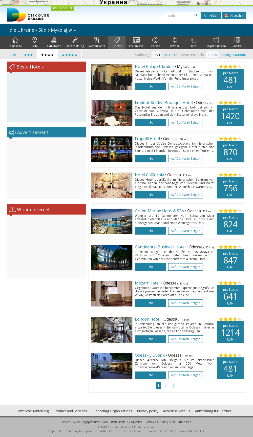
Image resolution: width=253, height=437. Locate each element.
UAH (156, 54)
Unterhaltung (75, 42)
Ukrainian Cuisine (155, 422)
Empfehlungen (216, 42)
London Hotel (148, 319)
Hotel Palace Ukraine (155, 66)
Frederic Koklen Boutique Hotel (164, 102)
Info (194, 42)
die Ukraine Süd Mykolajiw (43, 30)
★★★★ (47, 54)
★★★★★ (70, 54)
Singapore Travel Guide (95, 422)
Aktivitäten (54, 42)
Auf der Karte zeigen (185, 86)
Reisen (155, 42)
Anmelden (211, 15)
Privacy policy (147, 411)
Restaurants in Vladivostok (126, 422)
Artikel (237, 42)
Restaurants (96, 42)
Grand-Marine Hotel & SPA (160, 211)
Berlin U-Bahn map (180, 422)
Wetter (174, 42)
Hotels (117, 42)
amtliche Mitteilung (33, 411)
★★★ (28, 54)
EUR (175, 54)
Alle (13, 54)
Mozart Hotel (148, 283)
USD (167, 54)
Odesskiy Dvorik (150, 355)
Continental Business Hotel (161, 247)
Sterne (213, 54)
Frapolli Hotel (148, 138)
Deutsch (234, 15)
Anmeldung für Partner (213, 411)
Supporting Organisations (112, 411)
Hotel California (150, 174)
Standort (239, 54)
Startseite (15, 42)
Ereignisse (136, 42)
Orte (34, 42)
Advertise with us (176, 411)
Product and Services (70, 411)
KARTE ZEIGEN (62, 8)
